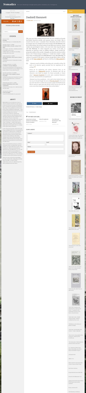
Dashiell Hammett (32, 112)
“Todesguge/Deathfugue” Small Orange (74, 42)
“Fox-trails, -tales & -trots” (74, 204)
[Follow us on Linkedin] (19, 21)
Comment (29, 133)
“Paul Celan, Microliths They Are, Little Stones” (75, 278)
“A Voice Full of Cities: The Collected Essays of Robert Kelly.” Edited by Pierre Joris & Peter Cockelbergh (76, 130)
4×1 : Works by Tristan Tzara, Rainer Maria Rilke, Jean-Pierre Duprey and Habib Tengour (75, 341)
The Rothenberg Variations (74, 383)
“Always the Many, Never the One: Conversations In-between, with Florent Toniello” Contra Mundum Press (75, 82)
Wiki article (59, 59)
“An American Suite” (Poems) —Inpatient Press (75, 149)
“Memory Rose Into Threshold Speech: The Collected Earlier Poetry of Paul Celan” (75, 260)
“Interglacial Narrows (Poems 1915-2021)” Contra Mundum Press (76, 61)
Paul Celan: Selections (73, 360)
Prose (27, 11)
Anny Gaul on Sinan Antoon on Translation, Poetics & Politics (32, 121)
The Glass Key (54, 81)
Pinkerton (42, 71)
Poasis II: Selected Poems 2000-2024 (76, 25)
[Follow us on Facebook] (13, 21)
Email (47, 142)
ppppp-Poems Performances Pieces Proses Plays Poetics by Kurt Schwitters (76, 374)
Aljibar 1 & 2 (71, 350)
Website (29, 146)
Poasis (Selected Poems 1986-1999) (75, 364)
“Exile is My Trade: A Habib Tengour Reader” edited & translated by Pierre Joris (74, 310)
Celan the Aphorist (43, 119)
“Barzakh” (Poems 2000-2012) (75, 188)
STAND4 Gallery (6, 51)
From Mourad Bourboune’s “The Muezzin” (56, 121)
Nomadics (9, 4)
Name (29, 142)
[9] (35, 66)
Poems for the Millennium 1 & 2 (75, 368)
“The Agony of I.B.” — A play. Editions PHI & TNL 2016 (75, 222)
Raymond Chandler (39, 75)
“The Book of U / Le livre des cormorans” (74, 240)
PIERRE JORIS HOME (13, 25)
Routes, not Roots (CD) (73, 379)
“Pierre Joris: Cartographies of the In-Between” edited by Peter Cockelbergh (76, 328)
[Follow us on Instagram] (17, 21)
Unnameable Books (7, 60)
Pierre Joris (30, 20)
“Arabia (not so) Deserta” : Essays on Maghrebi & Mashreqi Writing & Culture (76, 169)
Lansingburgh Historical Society (9, 77)
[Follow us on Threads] (21, 21)
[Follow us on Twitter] (15, 21)
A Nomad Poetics (72, 346)
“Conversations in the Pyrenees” (75, 111)
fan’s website (38, 59)
